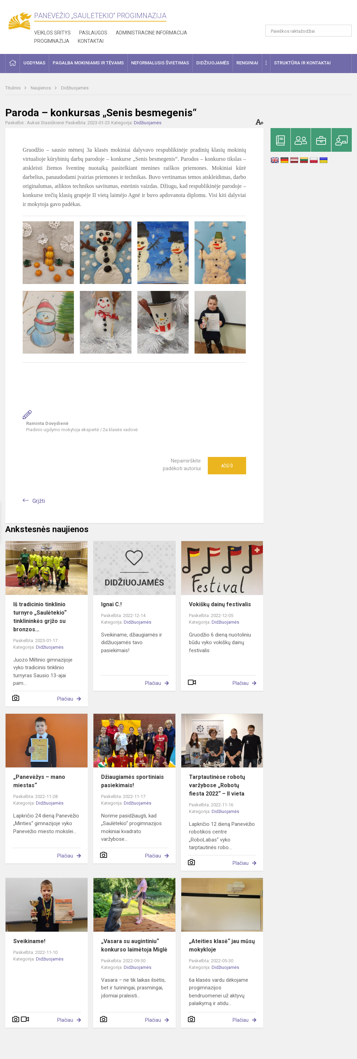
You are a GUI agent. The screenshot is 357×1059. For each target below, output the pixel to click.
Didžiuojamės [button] (212, 62)
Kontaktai (91, 41)
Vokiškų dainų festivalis (220, 604)
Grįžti (38, 501)
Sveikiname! (29, 941)
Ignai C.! (111, 604)
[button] (304, 14)
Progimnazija (51, 41)
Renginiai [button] (247, 62)
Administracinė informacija (151, 32)
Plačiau (65, 699)
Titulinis (13, 87)
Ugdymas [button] (34, 62)
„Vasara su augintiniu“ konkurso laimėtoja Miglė (134, 945)
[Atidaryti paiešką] (344, 30)
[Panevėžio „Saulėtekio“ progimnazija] (19, 21)
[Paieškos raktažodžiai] (308, 31)
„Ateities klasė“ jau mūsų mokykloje (222, 945)
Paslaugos (93, 32)
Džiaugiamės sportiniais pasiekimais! (132, 781)
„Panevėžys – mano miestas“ (39, 781)
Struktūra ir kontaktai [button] (302, 62)
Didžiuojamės (75, 87)
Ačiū (227, 465)
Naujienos (41, 87)
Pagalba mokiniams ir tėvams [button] (88, 62)
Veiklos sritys (52, 32)
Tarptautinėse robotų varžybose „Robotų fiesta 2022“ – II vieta (217, 785)
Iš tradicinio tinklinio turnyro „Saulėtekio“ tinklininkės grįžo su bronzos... (40, 617)
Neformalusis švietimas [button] (160, 62)
